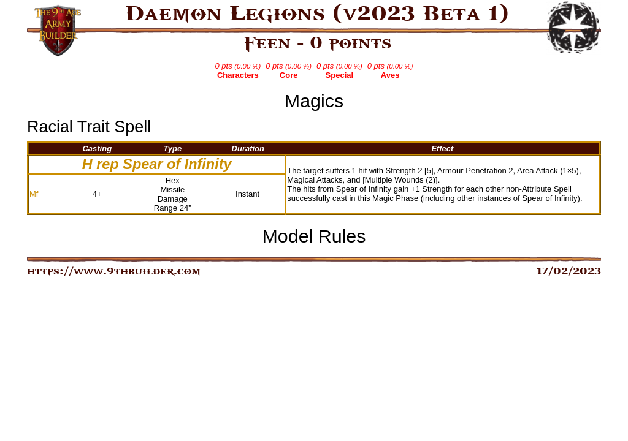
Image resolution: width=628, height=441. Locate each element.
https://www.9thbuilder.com (114, 271)
